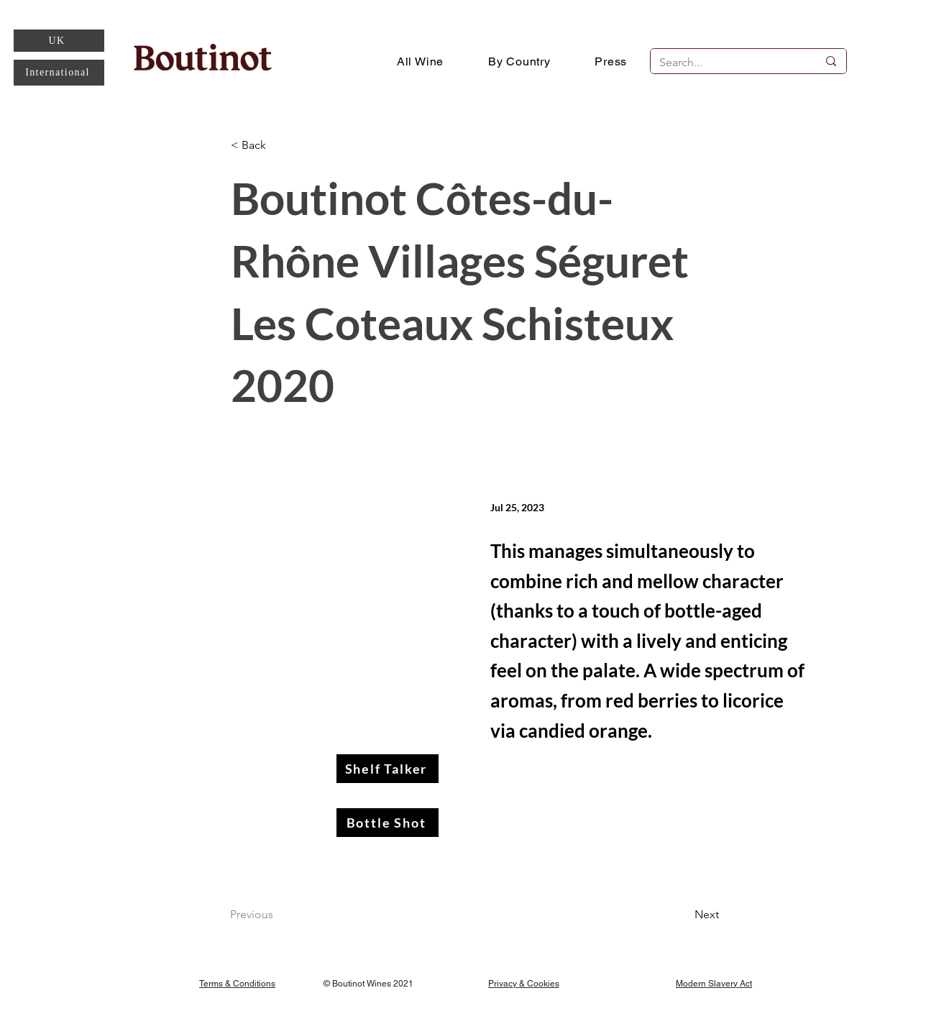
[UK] (59, 40)
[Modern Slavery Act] (714, 983)
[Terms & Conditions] (237, 983)
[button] (519, 61)
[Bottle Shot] (387, 822)
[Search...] (727, 62)
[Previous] (277, 914)
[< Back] (278, 145)
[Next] (683, 914)
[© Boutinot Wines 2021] (370, 983)
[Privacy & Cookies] (523, 983)
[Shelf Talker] (387, 768)
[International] (59, 73)
